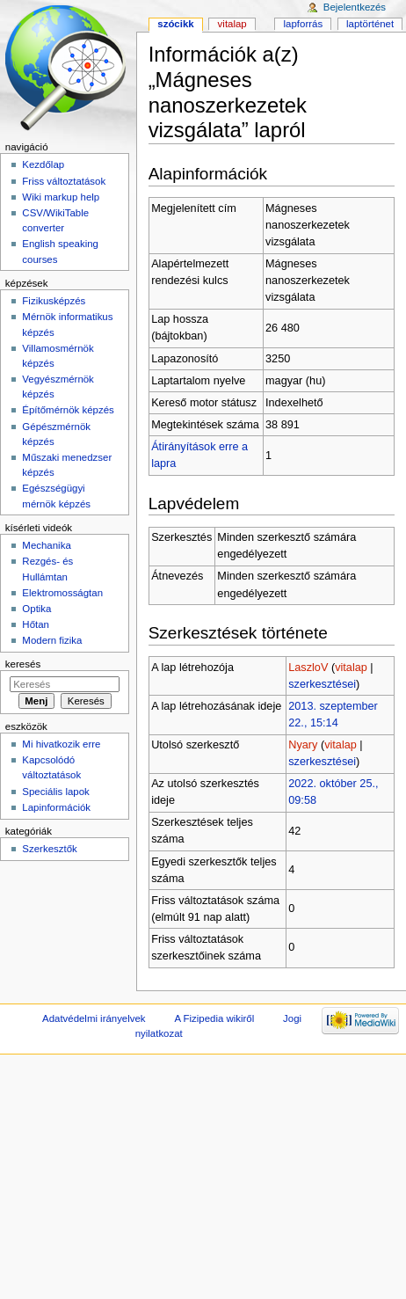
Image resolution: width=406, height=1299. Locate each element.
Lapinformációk (56, 807)
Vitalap (232, 23)
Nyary (302, 745)
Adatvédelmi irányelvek (93, 1018)
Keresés (22, 664)
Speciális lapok (55, 791)
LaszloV (308, 667)
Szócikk (175, 23)
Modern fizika (52, 640)
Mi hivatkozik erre (61, 744)
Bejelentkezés (354, 7)
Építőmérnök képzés (67, 410)
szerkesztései (322, 684)
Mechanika (46, 545)
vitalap (351, 667)
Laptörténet (370, 23)
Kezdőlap (43, 164)
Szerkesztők (49, 848)
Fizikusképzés (53, 301)
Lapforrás (303, 23)
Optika (36, 608)
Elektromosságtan (62, 592)
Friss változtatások (63, 181)
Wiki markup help (60, 197)
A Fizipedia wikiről (214, 1018)
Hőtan (35, 624)
